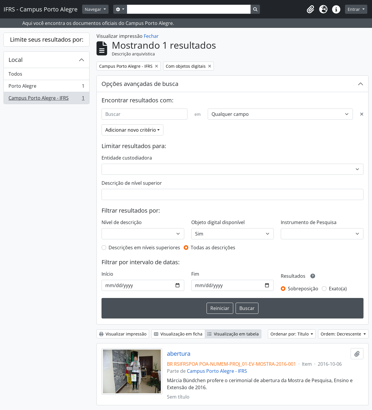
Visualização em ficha (178, 334)
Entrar (354, 9)
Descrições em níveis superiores (144, 247)
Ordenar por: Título (290, 334)
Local (16, 60)
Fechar (151, 36)
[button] (310, 9)
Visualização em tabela (233, 334)
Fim (195, 274)
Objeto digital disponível (218, 222)
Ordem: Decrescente (341, 334)
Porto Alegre (46, 87)
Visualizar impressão (122, 334)
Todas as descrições (213, 247)
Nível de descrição (122, 222)
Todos (15, 74)
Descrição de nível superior (132, 183)
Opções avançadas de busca (140, 84)
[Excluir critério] (361, 114)
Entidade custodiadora (127, 158)
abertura (178, 353)
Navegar (93, 9)
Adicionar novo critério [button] (130, 130)
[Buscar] (144, 114)
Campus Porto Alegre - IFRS (46, 99)
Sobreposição (303, 288)
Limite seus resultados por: (46, 39)
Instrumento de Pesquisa (309, 222)
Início (107, 274)
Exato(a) (338, 288)
